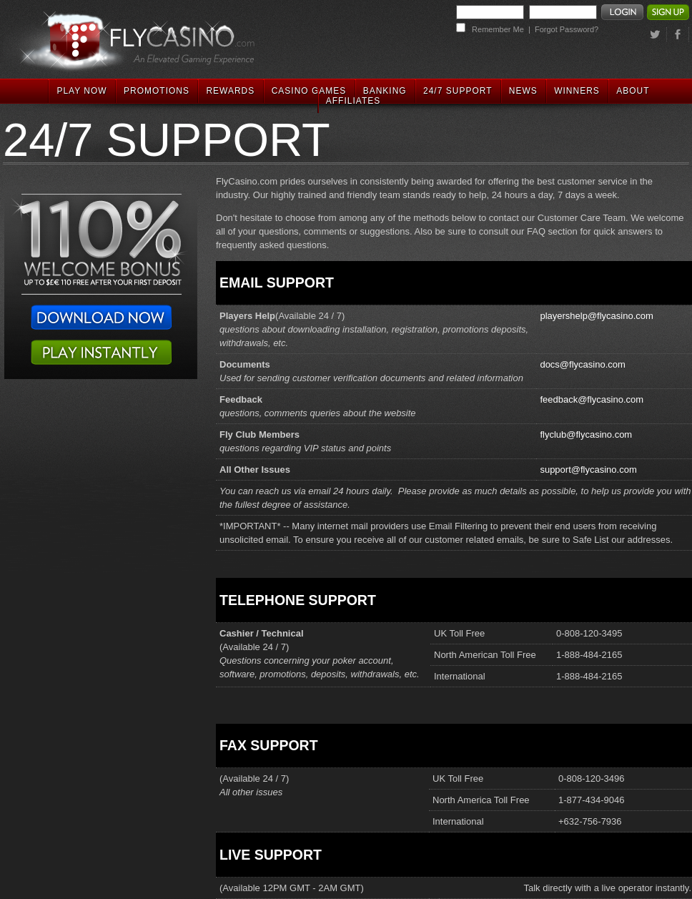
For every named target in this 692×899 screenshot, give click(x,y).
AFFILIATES (353, 101)
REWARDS (230, 91)
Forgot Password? (566, 29)
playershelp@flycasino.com (596, 315)
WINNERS (577, 91)
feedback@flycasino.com (591, 399)
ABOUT (632, 91)
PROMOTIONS (156, 91)
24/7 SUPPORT (457, 91)
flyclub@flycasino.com (586, 434)
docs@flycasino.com (582, 364)
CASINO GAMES (309, 91)
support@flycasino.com (588, 469)
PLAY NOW (81, 91)
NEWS (523, 91)
